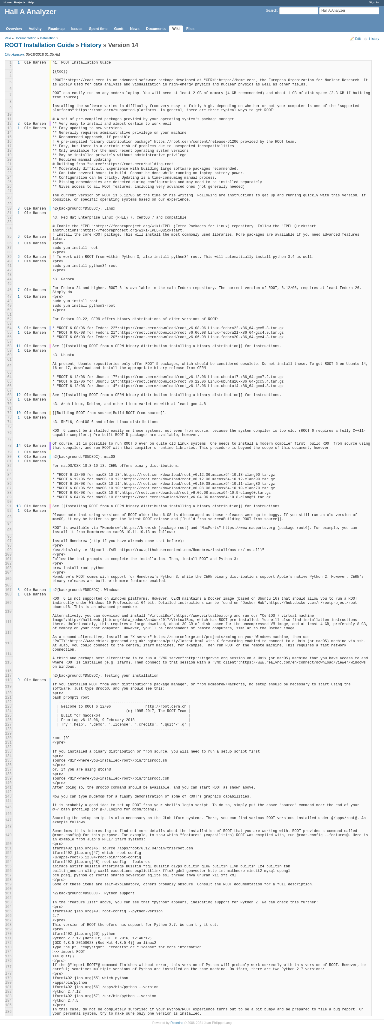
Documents (156, 29)
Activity (34, 29)
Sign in (374, 2)
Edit (358, 38)
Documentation (25, 38)
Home (8, 2)
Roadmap (56, 29)
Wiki (176, 29)
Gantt (118, 29)
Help (31, 2)
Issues (76, 29)
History (374, 38)
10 (18, 413)
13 (18, 506)
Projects (20, 2)
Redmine (176, 1023)
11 (18, 346)
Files (190, 29)
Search (271, 10)
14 (18, 446)
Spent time (98, 29)
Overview (14, 29)
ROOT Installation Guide (39, 45)
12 (18, 395)
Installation (48, 38)
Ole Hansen (14, 54)
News (134, 29)
